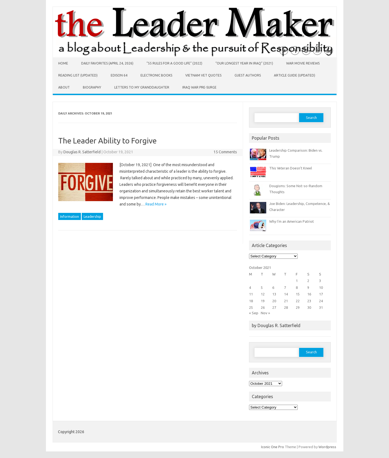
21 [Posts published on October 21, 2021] (286, 301)
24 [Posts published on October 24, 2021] (321, 301)
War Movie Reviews (303, 63)
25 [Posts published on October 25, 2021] (251, 307)
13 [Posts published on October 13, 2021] (274, 294)
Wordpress (327, 447)
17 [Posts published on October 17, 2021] (321, 294)
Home (63, 63)
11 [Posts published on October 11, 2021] (251, 294)
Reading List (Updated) (78, 75)
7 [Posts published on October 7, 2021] (285, 287)
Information (69, 216)
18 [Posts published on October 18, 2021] (251, 301)
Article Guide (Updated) (294, 75)
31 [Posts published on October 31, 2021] (321, 307)
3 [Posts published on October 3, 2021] (320, 281)
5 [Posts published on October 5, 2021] (262, 287)
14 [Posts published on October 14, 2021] (286, 294)
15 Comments (225, 152)
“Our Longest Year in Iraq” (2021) (244, 63)
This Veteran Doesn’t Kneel (290, 168)
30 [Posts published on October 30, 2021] (309, 307)
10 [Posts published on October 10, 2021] (321, 287)
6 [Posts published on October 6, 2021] (273, 287)
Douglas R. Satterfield (82, 152)
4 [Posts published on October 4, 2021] (250, 287)
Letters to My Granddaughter (141, 87)
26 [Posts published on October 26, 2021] (263, 307)
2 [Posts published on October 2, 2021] (308, 281)
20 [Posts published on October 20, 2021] (274, 301)
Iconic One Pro (272, 447)
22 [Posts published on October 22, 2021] (298, 301)
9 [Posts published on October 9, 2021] (308, 287)
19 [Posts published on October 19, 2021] (263, 301)
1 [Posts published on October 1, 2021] (297, 281)
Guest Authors (248, 75)
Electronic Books (156, 75)
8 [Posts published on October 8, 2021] (297, 287)
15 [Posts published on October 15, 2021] (298, 294)
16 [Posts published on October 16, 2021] (309, 294)
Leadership (92, 216)
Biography (92, 87)
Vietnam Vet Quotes (203, 75)
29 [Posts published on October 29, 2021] (298, 307)
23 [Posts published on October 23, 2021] (309, 301)
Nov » (265, 313)
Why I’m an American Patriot (291, 221)
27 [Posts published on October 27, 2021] (274, 307)
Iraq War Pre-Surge (199, 87)
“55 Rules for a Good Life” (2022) (174, 63)
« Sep (253, 313)
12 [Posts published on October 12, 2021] (263, 294)
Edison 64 (119, 75)
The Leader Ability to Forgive (107, 140)
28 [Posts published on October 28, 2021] (286, 307)
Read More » (155, 204)
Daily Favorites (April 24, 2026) (107, 63)
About (64, 87)
